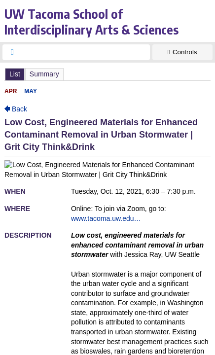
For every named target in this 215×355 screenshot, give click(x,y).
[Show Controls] (182, 52)
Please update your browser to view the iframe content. (107, 74)
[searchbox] (85, 52)
